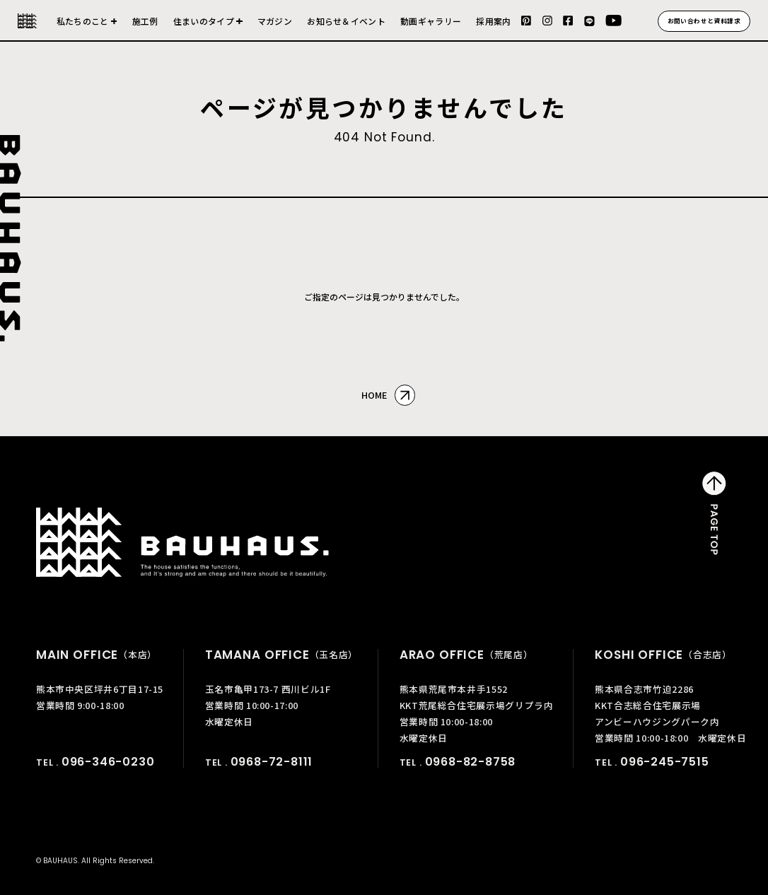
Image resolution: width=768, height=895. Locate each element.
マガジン (274, 21)
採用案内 (493, 21)
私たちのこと (83, 21)
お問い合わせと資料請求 (704, 20)
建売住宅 (208, 27)
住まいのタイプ (203, 21)
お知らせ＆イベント (346, 21)
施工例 (145, 21)
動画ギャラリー (430, 21)
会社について (87, 27)
